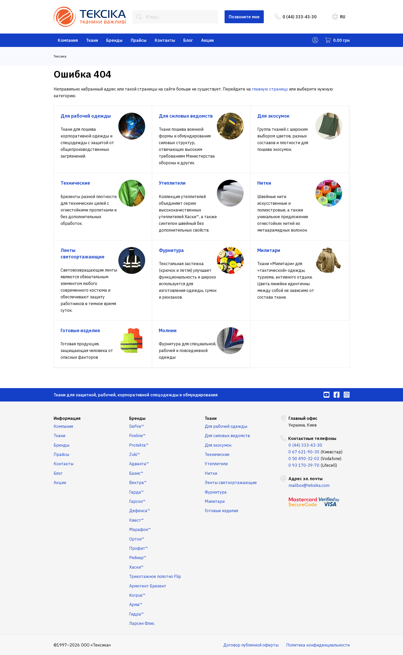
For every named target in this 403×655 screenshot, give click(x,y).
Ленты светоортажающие (231, 482)
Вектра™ (138, 482)
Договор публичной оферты (250, 645)
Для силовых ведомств (227, 435)
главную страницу (270, 89)
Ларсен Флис (141, 623)
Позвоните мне (244, 16)
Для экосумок (218, 445)
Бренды (114, 40)
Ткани (92, 40)
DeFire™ (136, 426)
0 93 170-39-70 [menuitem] (304, 465)
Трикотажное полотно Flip (155, 576)
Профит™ (138, 548)
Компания (68, 40)
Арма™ (135, 604)
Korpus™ (137, 595)
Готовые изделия (221, 510)
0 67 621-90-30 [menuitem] (304, 451)
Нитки (211, 473)
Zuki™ (134, 454)
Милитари (215, 501)
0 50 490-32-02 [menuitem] (304, 458)
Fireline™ (137, 435)
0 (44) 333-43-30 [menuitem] (296, 16)
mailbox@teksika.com (309, 485)
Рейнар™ (137, 557)
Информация (67, 418)
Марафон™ (140, 529)
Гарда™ (136, 492)
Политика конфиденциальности (318, 645)
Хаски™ (136, 567)
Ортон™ (136, 539)
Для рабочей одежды (226, 426)
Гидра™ (136, 614)
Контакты (165, 40)
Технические (217, 454)
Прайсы (138, 40)
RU (338, 16)
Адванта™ (139, 463)
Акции (207, 40)
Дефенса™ (139, 510)
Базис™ (136, 473)
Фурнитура (216, 492)
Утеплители (216, 463)
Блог (188, 40)
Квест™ (136, 520)
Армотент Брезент (147, 585)
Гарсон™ (137, 501)
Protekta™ (139, 445)
